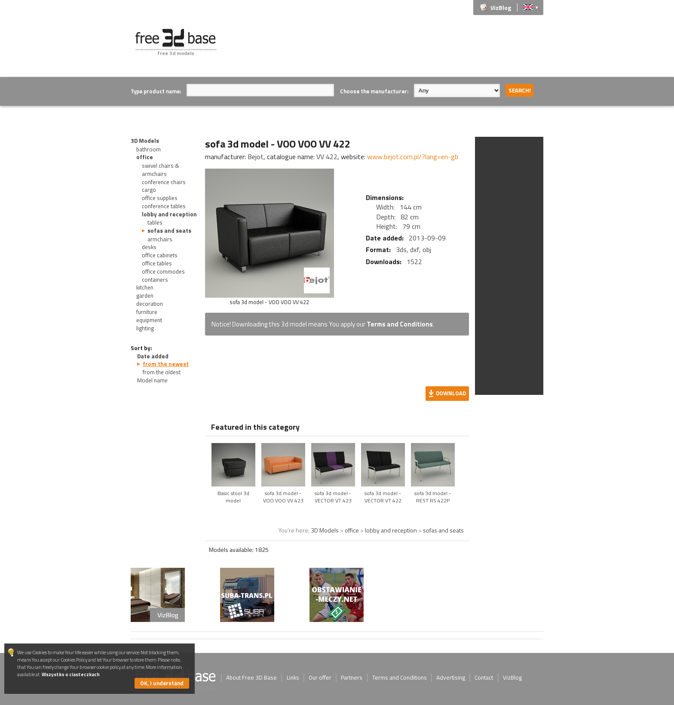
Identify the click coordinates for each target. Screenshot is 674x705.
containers (155, 279)
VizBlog (500, 7)
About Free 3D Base (251, 677)
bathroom (148, 149)
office (144, 157)
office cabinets (160, 255)
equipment (149, 320)
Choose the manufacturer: (374, 91)
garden (144, 295)
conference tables (164, 206)
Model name (152, 380)
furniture (146, 312)
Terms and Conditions (400, 324)
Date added (152, 356)
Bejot (255, 156)
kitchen (144, 287)
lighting (145, 328)
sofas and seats (169, 230)
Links (293, 677)
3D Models (145, 140)
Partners (351, 677)
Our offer (320, 677)
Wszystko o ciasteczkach (71, 674)
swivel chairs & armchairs (160, 169)
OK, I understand (162, 683)
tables (154, 222)
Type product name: (156, 91)
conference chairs (164, 182)
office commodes (163, 271)
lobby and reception (169, 214)
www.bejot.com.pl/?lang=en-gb (412, 156)
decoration (149, 303)
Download (451, 393)
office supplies (160, 198)
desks (149, 247)
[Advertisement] (386, 48)
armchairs (159, 239)
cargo (149, 189)
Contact (484, 677)
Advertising (450, 677)
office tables (157, 263)
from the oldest (162, 372)
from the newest (166, 364)
